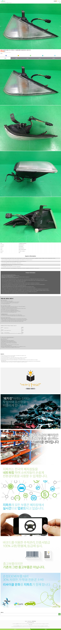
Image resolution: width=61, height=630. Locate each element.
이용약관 (26, 621)
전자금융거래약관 (29, 621)
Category (0, 1)
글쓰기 (59, 614)
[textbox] (30, 2)
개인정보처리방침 (34, 621)
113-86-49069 (17, 623)
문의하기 (44, 623)
